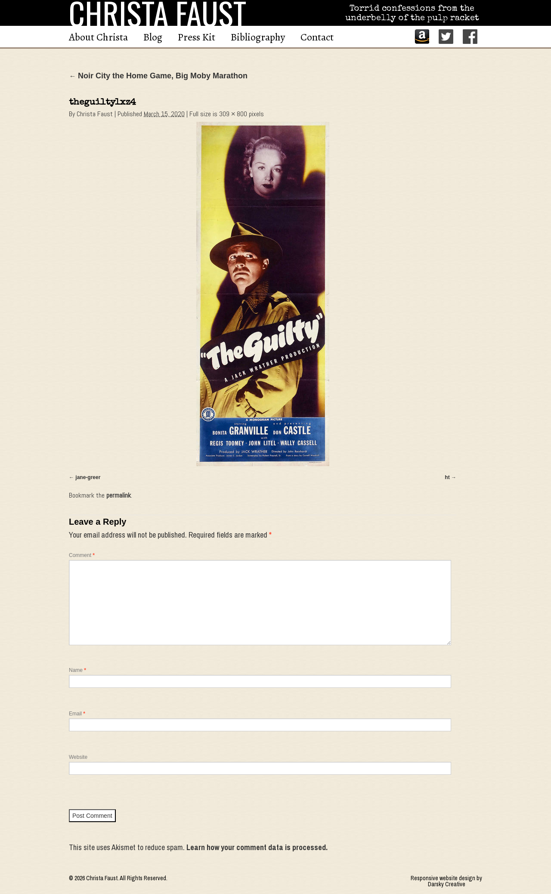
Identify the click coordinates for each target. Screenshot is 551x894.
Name (77, 670)
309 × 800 (233, 113)
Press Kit (196, 37)
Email (77, 714)
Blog (152, 37)
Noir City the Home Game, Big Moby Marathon (158, 75)
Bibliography (258, 37)
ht (447, 477)
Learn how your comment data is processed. (257, 847)
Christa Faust (95, 113)
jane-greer (87, 477)
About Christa (98, 37)
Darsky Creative (446, 884)
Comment (82, 555)
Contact (317, 37)
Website (78, 757)
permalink (118, 495)
